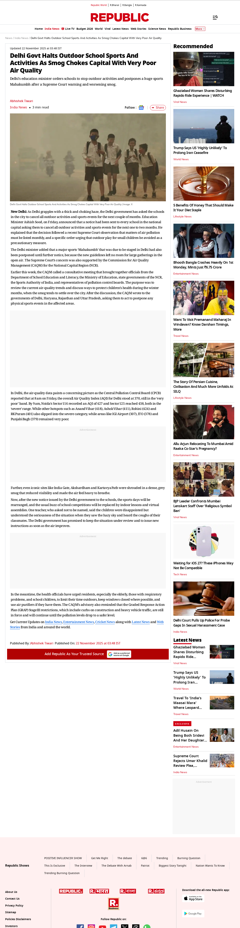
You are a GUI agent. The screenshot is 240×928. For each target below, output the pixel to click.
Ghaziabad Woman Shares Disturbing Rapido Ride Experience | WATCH (202, 93)
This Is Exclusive (54, 866)
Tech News (180, 574)
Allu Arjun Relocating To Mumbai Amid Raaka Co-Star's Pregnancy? (203, 446)
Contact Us (12, 899)
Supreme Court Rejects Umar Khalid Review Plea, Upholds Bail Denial (190, 763)
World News (181, 159)
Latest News (141, 622)
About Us (11, 892)
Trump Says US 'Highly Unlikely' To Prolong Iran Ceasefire (200, 150)
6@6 (144, 858)
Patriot (145, 866)
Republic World (99, 5)
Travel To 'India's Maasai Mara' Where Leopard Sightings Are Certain (187, 708)
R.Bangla (127, 5)
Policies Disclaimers (18, 919)
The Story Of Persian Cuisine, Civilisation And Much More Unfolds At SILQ (203, 386)
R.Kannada (140, 5)
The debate (124, 858)
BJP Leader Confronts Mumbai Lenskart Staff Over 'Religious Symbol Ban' (202, 506)
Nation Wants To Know (210, 866)
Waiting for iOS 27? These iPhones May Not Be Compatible (203, 566)
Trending (162, 858)
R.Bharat (114, 5)
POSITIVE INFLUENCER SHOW (63, 858)
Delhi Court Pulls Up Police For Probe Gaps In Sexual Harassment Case (201, 623)
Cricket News (105, 622)
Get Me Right (99, 858)
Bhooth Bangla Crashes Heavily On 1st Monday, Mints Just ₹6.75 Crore (203, 265)
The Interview (83, 866)
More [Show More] (200, 29)
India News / (22, 38)
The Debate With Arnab (117, 866)
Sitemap (10, 912)
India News (18, 107)
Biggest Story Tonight (172, 866)
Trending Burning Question (62, 873)
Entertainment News (78, 622)
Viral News (180, 102)
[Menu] (213, 17)
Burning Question (188, 858)
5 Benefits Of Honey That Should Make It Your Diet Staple (203, 208)
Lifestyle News (182, 216)
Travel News (180, 336)
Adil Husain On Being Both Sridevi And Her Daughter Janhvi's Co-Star (188, 738)
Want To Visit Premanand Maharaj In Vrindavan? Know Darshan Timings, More (202, 324)
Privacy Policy (14, 906)
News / (9, 38)
